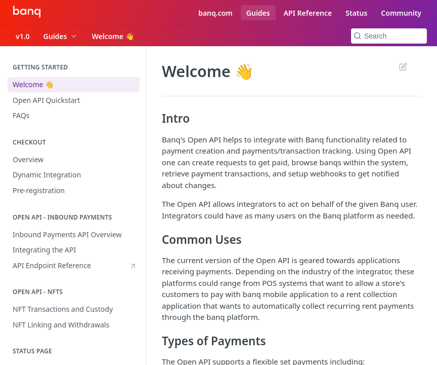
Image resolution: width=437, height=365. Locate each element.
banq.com (215, 13)
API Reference (308, 13)
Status (356, 13)
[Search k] (389, 36)
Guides (258, 13)
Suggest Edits (403, 66)
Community (401, 13)
